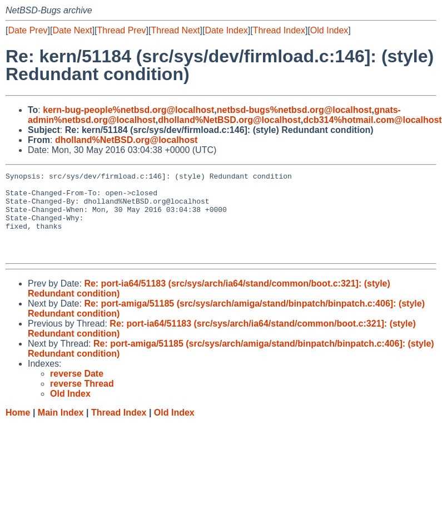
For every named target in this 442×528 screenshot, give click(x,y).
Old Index (329, 30)
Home (18, 429)
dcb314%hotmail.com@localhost (372, 120)
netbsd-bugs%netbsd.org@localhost (294, 110)
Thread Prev (121, 30)
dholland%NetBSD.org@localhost (229, 120)
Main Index (61, 429)
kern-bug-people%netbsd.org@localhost (128, 110)
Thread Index (279, 30)
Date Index (226, 30)
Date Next (72, 30)
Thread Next (175, 30)
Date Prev (27, 30)
